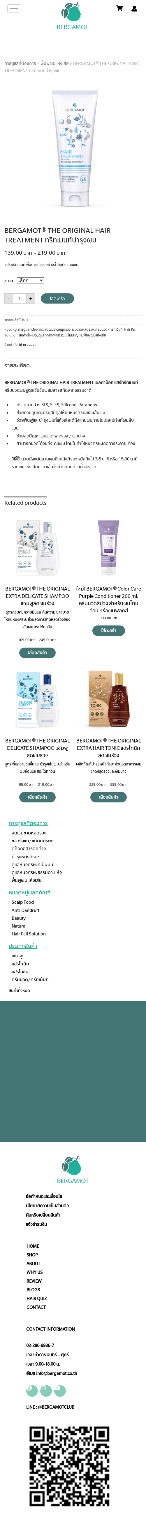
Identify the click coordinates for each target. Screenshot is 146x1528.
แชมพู (17, 955)
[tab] (17, 365)
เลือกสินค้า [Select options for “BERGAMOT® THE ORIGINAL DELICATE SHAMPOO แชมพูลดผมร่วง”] (37, 797)
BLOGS (33, 1289)
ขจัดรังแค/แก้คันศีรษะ (32, 840)
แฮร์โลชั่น (20, 971)
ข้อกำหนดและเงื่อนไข (44, 1196)
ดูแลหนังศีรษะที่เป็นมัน (32, 864)
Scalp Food (23, 902)
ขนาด (8, 281)
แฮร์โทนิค (20, 963)
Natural (19, 926)
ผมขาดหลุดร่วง (83, 329)
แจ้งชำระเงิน (36, 1224)
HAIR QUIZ (37, 1298)
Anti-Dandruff (25, 910)
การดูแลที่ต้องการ (20, 63)
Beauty (19, 918)
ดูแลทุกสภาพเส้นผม (52, 335)
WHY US (35, 1272)
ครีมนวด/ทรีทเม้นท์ (108, 329)
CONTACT (36, 1307)
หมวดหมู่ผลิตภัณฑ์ (30, 892)
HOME (33, 1246)
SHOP (32, 1255)
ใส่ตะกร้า (57, 298)
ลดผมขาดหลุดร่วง (57, 329)
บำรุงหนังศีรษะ (25, 856)
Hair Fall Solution (29, 933)
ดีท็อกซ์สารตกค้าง (29, 848)
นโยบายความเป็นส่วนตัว (47, 1205)
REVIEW (34, 1281)
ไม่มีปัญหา (75, 335)
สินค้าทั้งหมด (28, 335)
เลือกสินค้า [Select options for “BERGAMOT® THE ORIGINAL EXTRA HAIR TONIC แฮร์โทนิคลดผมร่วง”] (108, 797)
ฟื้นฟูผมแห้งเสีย (55, 63)
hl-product (27, 345)
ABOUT (33, 1263)
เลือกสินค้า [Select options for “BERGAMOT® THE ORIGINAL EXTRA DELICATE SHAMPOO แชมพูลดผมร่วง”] (37, 652)
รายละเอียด (17, 365)
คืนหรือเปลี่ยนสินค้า (43, 1215)
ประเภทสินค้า (23, 946)
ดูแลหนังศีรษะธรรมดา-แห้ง (37, 872)
